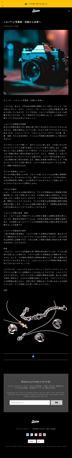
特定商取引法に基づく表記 (41, 429)
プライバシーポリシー (23, 429)
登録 (56, 402)
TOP (5, 290)
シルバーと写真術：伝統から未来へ (22, 22)
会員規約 (53, 429)
